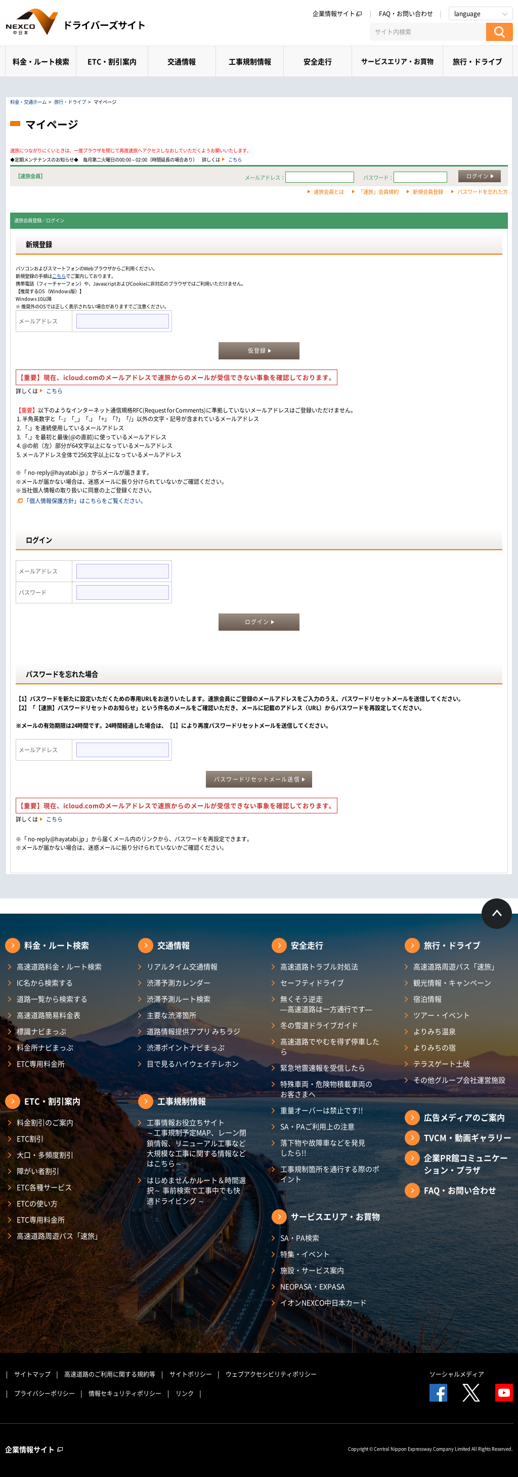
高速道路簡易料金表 (48, 1015)
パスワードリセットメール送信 (256, 779)
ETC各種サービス (44, 1187)
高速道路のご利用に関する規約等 (109, 1374)
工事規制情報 (250, 61)
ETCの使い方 (37, 1203)
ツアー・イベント (441, 1015)
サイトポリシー (190, 1374)
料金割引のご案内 (45, 1122)
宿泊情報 (427, 999)
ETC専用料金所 (41, 1063)
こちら (235, 159)
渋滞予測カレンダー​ (178, 982)
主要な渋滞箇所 (171, 1015)
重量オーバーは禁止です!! (321, 1110)
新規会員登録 (428, 191)
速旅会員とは (329, 191)
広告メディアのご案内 (464, 1117)
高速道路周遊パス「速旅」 (59, 1235)
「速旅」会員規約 (378, 191)
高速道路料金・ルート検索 (59, 966)
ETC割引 (30, 1138)
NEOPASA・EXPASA (312, 1286)
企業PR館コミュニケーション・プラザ (466, 1164)
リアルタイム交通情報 (182, 966)
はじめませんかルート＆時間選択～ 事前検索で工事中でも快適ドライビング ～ (196, 1190)
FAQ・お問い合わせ (406, 13)
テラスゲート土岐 (441, 1063)
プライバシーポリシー (44, 1393)
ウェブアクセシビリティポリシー (271, 1374)
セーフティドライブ (312, 982)
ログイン (477, 176)
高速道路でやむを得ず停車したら (329, 1046)
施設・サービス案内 (312, 1270)
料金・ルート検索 (41, 61)
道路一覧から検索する (52, 999)
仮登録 (257, 350)
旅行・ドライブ (477, 61)
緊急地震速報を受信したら (322, 1067)
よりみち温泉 (434, 1031)
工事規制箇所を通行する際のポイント (329, 1174)
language (467, 13)
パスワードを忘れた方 (482, 191)
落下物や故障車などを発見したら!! (322, 1147)
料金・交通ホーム (28, 101)
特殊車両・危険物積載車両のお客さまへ (326, 1089)
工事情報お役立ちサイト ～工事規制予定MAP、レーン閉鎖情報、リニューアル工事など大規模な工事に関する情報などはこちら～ (196, 1142)
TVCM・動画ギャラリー (467, 1137)
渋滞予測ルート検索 (178, 999)
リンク (185, 1393)
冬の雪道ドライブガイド (319, 1025)
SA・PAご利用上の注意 (317, 1126)
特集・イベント (305, 1254)
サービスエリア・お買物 (397, 61)
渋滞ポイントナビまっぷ (186, 1047)
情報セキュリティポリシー (125, 1393)
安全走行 (318, 61)
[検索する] (499, 32)
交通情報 (181, 61)
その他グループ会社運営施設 (459, 1080)
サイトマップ (32, 1374)
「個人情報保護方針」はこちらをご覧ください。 (85, 501)
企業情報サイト (337, 13)
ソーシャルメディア (456, 1374)
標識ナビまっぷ (41, 1031)
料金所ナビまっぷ (45, 1047)
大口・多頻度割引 (45, 1155)
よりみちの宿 (434, 1047)
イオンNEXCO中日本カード (323, 1302)
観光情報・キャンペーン (452, 982)
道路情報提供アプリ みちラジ (193, 1031)
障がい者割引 (38, 1171)
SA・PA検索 (299, 1238)
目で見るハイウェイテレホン (193, 1063)
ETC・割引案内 (112, 61)
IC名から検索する (45, 982)
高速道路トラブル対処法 (319, 966)
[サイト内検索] (428, 32)
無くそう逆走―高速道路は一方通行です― (326, 1004)
